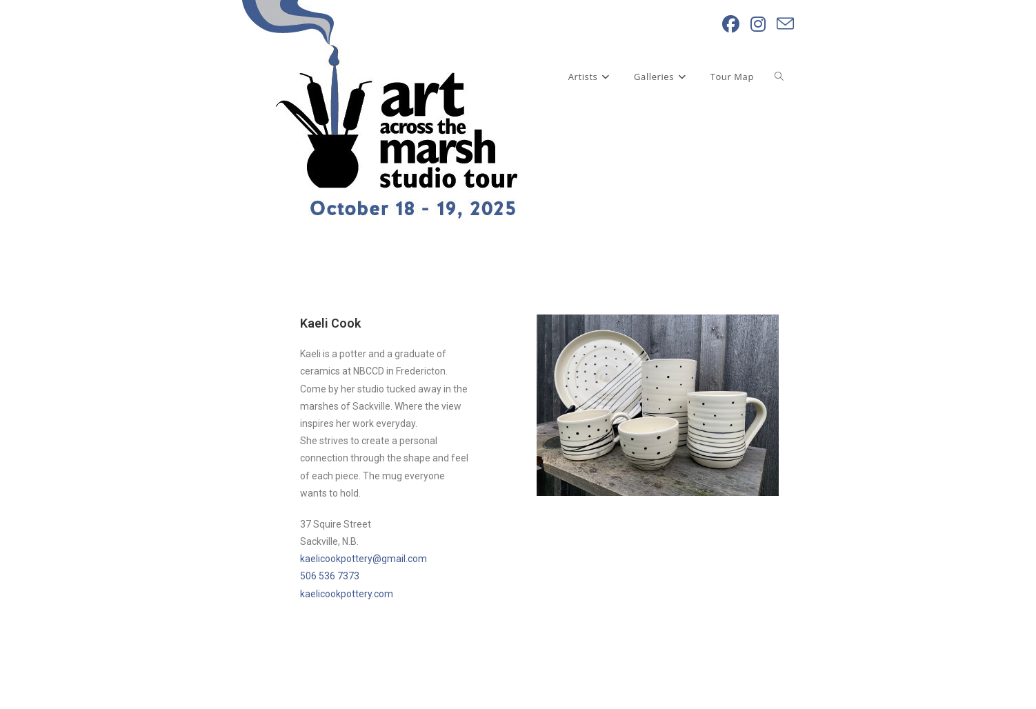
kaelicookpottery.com (346, 593)
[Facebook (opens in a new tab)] (731, 24)
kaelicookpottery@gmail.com (363, 558)
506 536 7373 (329, 575)
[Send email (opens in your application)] (785, 24)
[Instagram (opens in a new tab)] (758, 24)
